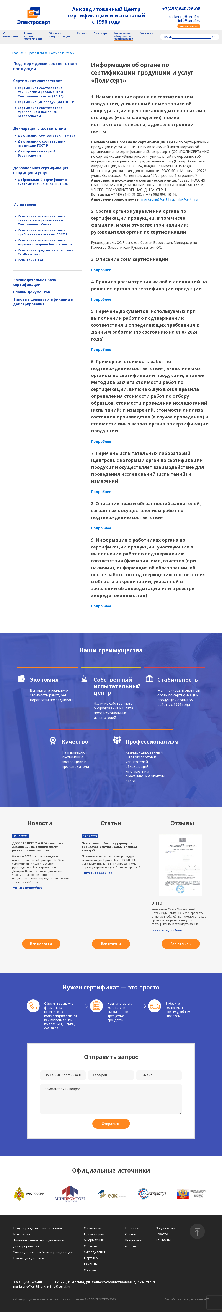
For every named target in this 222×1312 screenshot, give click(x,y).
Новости (132, 1228)
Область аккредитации (60, 35)
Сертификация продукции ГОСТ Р (46, 102)
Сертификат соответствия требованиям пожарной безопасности (40, 112)
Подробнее (101, 270)
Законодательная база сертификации (34, 282)
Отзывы (90, 1270)
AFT (206, 1299)
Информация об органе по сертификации (123, 36)
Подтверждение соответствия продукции (45, 66)
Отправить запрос (188, 26)
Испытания (24, 204)
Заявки (82, 33)
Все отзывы (180, 943)
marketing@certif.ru (184, 16)
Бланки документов (31, 292)
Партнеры (101, 33)
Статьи (130, 1234)
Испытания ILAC (31, 260)
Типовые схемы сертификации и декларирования (43, 302)
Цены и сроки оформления (33, 36)
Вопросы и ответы (133, 1243)
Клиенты (91, 1264)
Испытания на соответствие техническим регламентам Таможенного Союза (41, 220)
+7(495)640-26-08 (181, 8)
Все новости (41, 943)
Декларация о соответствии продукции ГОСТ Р (41, 143)
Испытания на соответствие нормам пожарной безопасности (45, 242)
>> (213, 37)
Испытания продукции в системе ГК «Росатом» (45, 252)
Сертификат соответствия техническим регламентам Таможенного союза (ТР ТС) (41, 92)
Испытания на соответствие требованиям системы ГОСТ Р (43, 232)
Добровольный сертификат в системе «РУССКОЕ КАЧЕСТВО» (43, 182)
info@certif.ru (189, 20)
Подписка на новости (165, 1231)
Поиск (167, 37)
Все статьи (111, 943)
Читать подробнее (27, 887)
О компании (10, 35)
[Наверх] (197, 1231)
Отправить (111, 1124)
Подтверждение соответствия (37, 1228)
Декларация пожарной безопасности (37, 153)
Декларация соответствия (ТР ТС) (46, 135)
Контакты (146, 33)
